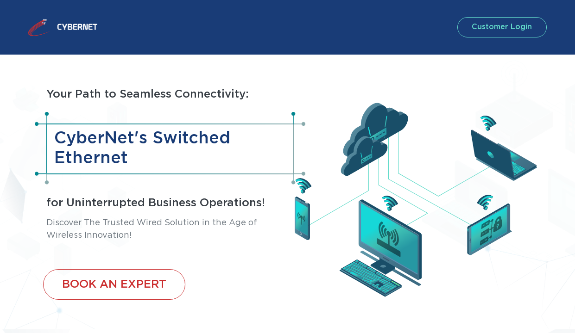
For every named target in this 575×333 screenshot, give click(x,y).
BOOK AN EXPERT (114, 284)
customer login (500, 27)
